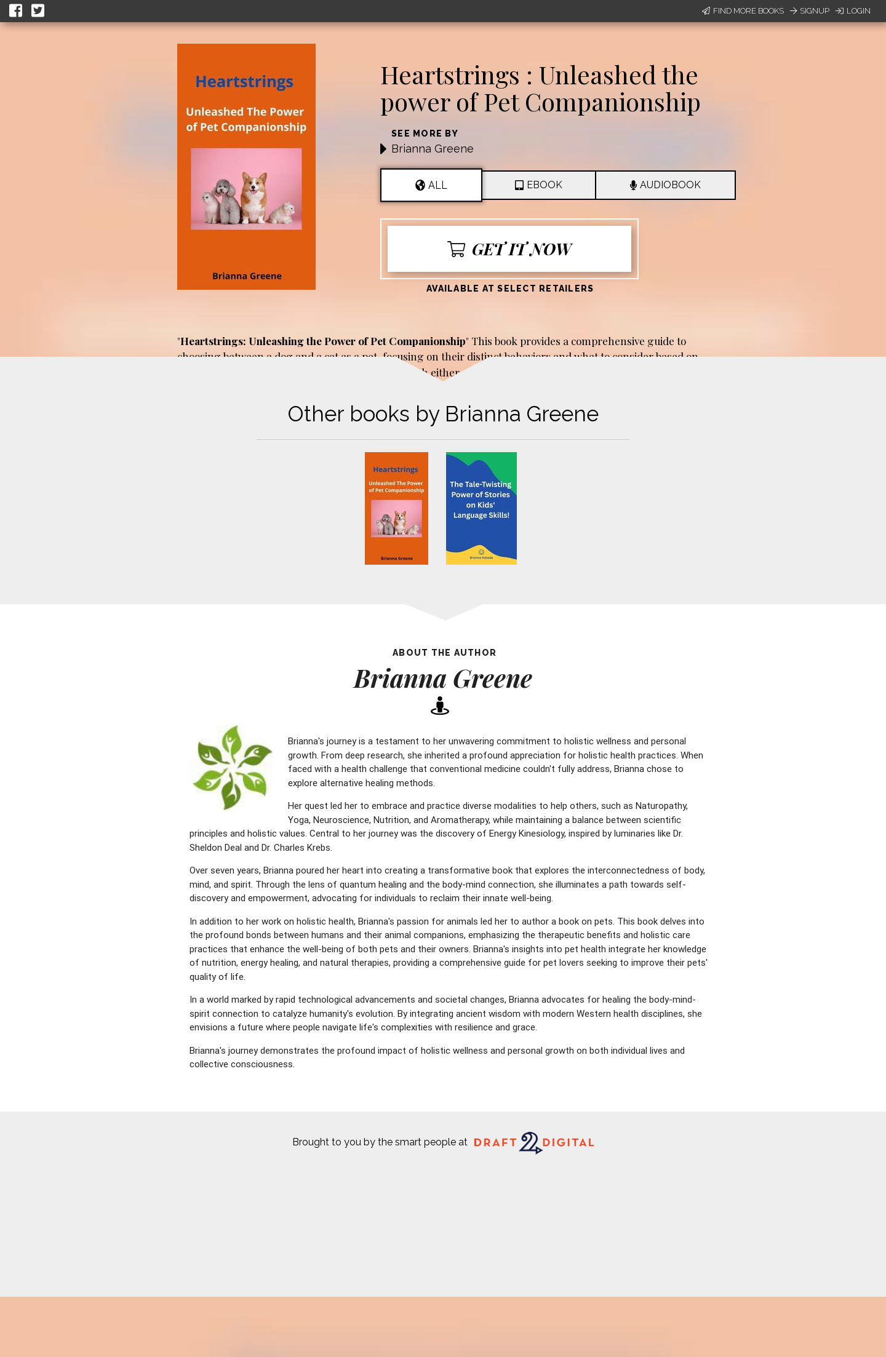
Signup (809, 10)
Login (853, 10)
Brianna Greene (432, 148)
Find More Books (743, 10)
